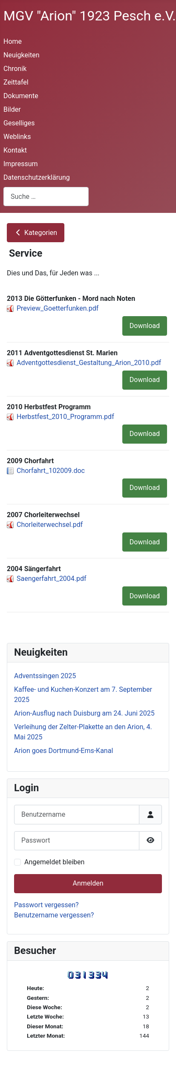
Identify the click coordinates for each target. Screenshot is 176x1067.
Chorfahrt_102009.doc (51, 471)
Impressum (20, 164)
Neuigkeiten (21, 55)
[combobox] (46, 196)
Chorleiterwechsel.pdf (50, 525)
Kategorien (35, 233)
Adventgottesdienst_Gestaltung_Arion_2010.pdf (89, 363)
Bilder (12, 109)
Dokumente (20, 96)
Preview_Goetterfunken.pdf (57, 308)
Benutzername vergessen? (54, 915)
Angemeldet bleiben (54, 862)
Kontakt (15, 150)
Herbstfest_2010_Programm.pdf (65, 417)
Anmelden (87, 883)
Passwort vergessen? (46, 905)
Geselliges (19, 123)
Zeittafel (16, 82)
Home (12, 41)
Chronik (14, 69)
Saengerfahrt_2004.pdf (52, 579)
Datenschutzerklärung (36, 177)
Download (145, 326)
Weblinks (17, 137)
